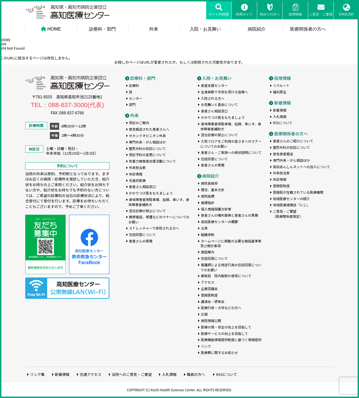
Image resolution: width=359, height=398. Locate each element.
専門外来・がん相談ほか (147, 141)
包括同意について (142, 233)
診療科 (134, 84)
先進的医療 (137, 179)
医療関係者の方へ (308, 28)
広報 (204, 313)
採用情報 (282, 77)
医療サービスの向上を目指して (224, 332)
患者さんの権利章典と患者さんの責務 (229, 214)
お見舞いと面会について (219, 103)
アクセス (207, 281)
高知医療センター (67, 12)
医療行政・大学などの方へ (221, 307)
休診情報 (135, 173)
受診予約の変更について (147, 154)
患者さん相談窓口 (142, 186)
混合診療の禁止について (147, 209)
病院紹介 (257, 28)
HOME (51, 28)
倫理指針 (207, 201)
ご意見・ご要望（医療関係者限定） (287, 213)
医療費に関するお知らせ (219, 352)
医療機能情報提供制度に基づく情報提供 (231, 339)
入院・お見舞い (205, 28)
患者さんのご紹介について (293, 140)
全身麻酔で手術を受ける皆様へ (224, 91)
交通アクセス (90, 373)
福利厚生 (279, 91)
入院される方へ (212, 97)
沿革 (204, 227)
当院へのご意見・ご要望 (132, 373)
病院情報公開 (211, 320)
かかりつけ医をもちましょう (151, 192)
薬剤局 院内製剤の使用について (226, 275)
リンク (206, 345)
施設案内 (207, 251)
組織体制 (207, 233)
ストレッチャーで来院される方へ (154, 227)
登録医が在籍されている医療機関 (298, 191)
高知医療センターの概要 (219, 221)
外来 (153, 28)
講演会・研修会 (212, 300)
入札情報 (279, 115)
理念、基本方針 (212, 189)
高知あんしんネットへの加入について (301, 165)
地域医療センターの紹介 (291, 197)
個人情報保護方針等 (216, 208)
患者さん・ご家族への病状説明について (231, 151)
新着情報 (282, 102)
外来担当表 (137, 167)
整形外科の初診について (147, 147)
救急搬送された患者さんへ (149, 128)
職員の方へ (196, 373)
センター (135, 97)
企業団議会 (209, 288)
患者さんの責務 (141, 240)
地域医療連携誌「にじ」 (291, 204)
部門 (132, 103)
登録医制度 (209, 294)
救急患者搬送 (283, 153)
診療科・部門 (102, 28)
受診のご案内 (139, 122)
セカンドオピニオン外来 (147, 135)
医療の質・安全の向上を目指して (226, 326)
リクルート (281, 84)
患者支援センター (214, 84)
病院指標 (207, 195)
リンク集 (37, 373)
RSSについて (282, 122)
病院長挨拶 (209, 182)
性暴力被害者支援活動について (152, 160)
